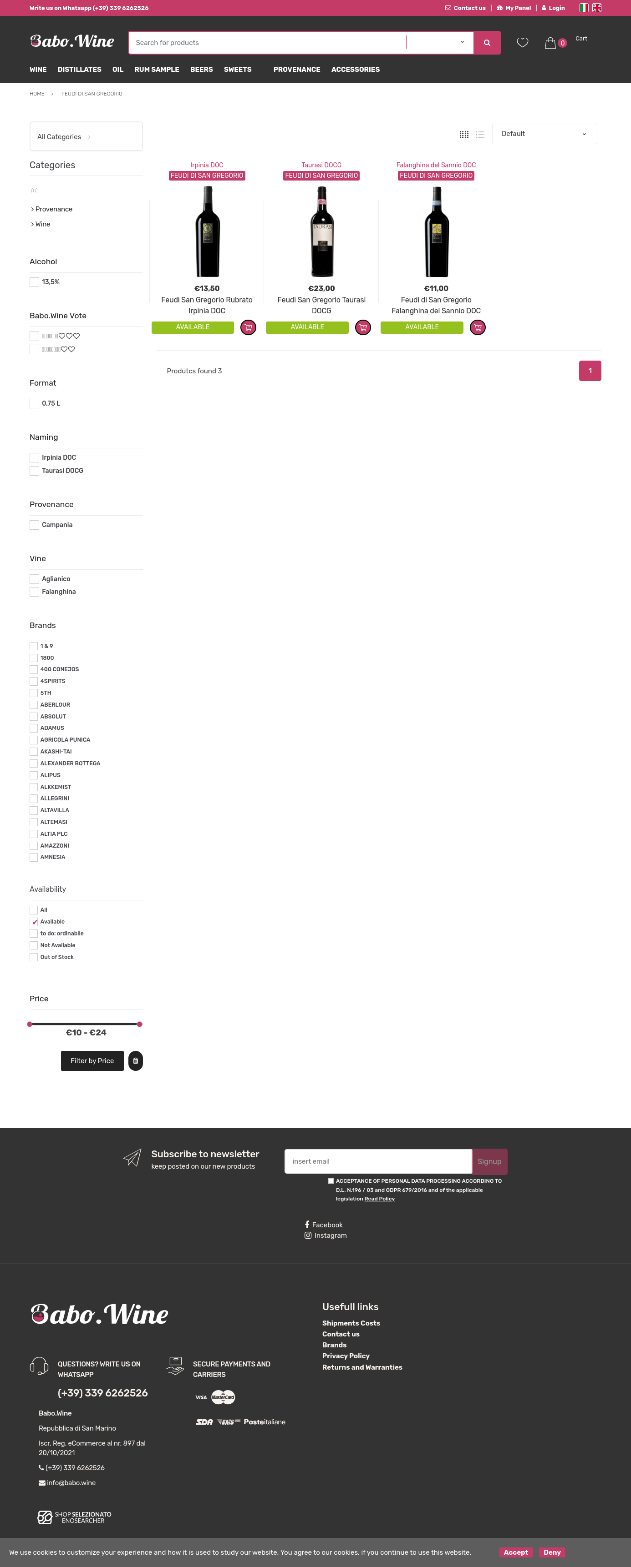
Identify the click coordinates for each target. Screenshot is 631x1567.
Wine (38, 69)
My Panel (514, 8)
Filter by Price (92, 1061)
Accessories (355, 69)
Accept (516, 1552)
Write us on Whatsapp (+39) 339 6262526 (89, 8)
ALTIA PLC (54, 834)
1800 (47, 658)
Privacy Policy (346, 1356)
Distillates (80, 69)
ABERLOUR (55, 705)
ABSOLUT (53, 716)
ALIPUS (51, 775)
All (44, 910)
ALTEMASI (54, 822)
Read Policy (380, 1198)
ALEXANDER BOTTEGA (71, 763)
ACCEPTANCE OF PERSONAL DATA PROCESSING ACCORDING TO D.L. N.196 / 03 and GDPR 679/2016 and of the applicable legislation (419, 1190)
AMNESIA (53, 857)
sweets (238, 69)
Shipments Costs (351, 1323)
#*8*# (51, 349)
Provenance (297, 69)
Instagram (326, 1235)
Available (53, 922)
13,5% (51, 282)
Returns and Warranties (362, 1367)
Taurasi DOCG (321, 165)
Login (553, 8)
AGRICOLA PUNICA (66, 740)
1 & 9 (47, 646)
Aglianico (56, 579)
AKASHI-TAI (56, 751)
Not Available (58, 945)
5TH (46, 693)
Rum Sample (156, 69)
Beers (201, 69)
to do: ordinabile (62, 933)
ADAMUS (52, 728)
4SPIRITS (53, 681)
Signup (489, 1161)
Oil (118, 69)
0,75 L (51, 403)
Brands (334, 1345)
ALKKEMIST (56, 787)
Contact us (465, 8)
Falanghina (59, 592)
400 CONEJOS (60, 669)
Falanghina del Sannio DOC (436, 165)
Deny (552, 1552)
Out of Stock (57, 957)
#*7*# (51, 336)
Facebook (324, 1225)
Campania (57, 525)
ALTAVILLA (55, 810)
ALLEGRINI (55, 798)
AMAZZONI (55, 846)
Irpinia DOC (206, 165)
